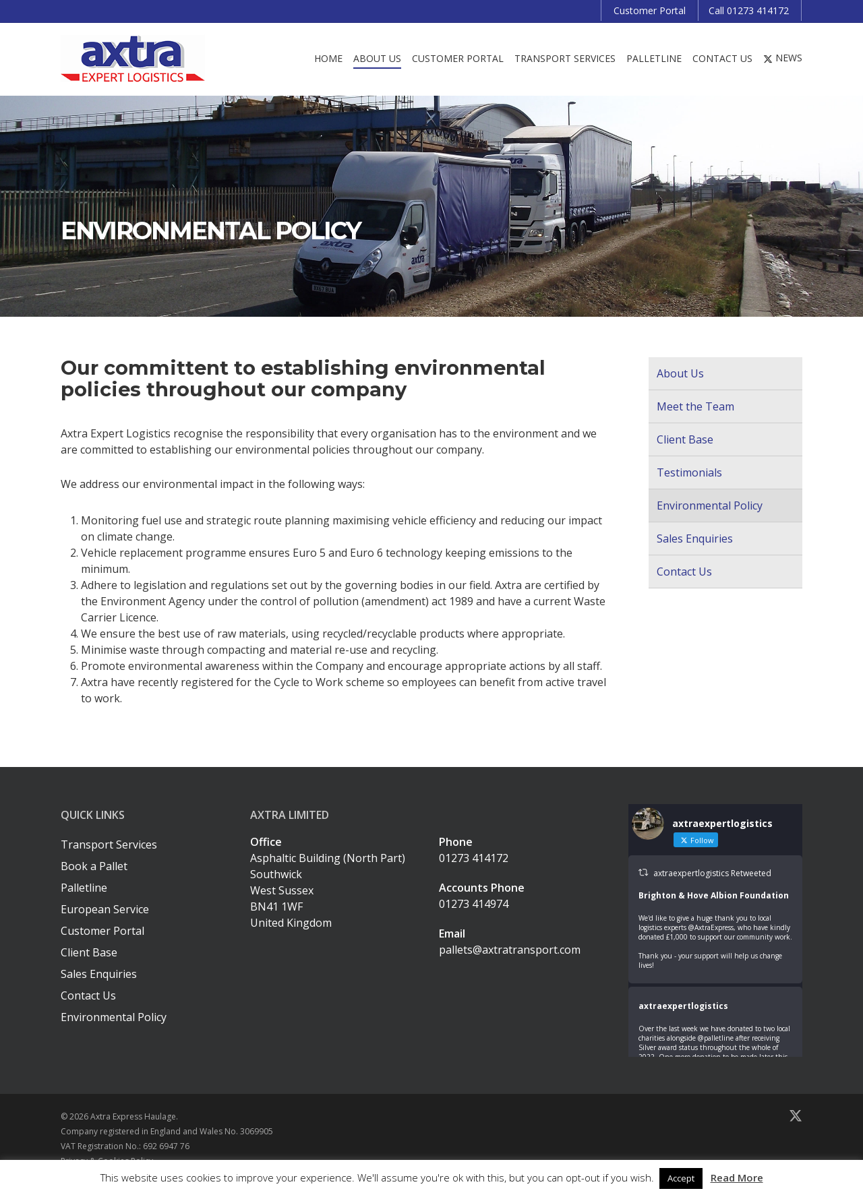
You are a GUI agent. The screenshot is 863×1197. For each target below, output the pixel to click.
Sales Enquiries (695, 538)
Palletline (84, 887)
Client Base (685, 439)
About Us (680, 373)
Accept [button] (680, 1178)
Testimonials (689, 472)
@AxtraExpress (711, 927)
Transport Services (109, 844)
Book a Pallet (94, 866)
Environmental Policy (710, 505)
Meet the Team (695, 406)
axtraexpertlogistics (683, 1006)
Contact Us (684, 571)
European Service (105, 909)
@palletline (716, 1038)
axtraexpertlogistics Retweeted (712, 873)
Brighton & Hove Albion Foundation (713, 895)
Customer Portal (102, 930)
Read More (737, 1177)
